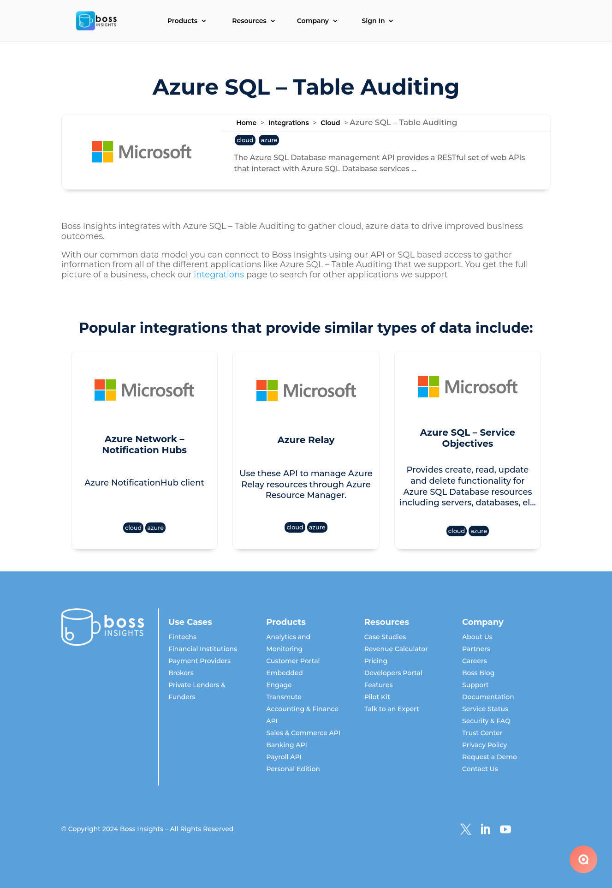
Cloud (330, 123)
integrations (219, 275)
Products (182, 21)
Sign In (373, 21)
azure (269, 140)
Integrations (288, 123)
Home (246, 123)
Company (313, 21)
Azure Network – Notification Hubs (144, 444)
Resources (249, 21)
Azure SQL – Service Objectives (467, 438)
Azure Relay (305, 439)
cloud (245, 140)
